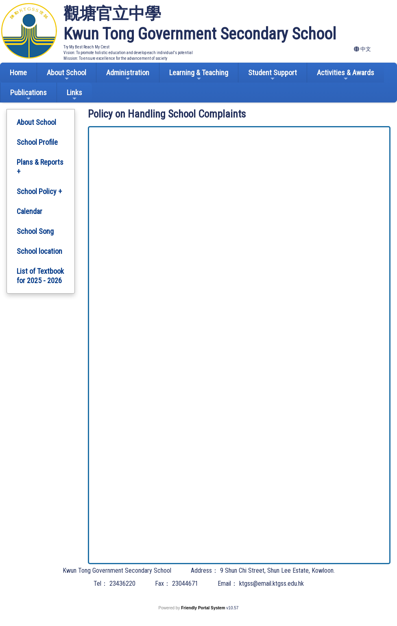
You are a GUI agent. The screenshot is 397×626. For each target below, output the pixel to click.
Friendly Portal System (203, 608)
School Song (35, 231)
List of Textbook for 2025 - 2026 (40, 276)
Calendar (29, 211)
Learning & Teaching (198, 75)
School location (39, 251)
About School (66, 75)
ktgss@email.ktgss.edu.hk (271, 583)
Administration (127, 75)
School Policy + (39, 191)
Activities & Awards (345, 75)
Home (18, 72)
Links (74, 95)
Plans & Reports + (40, 167)
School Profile (37, 142)
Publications (28, 95)
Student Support (272, 75)
